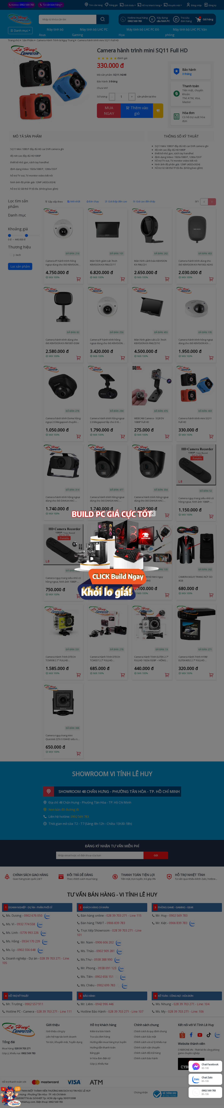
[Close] (153, 513)
